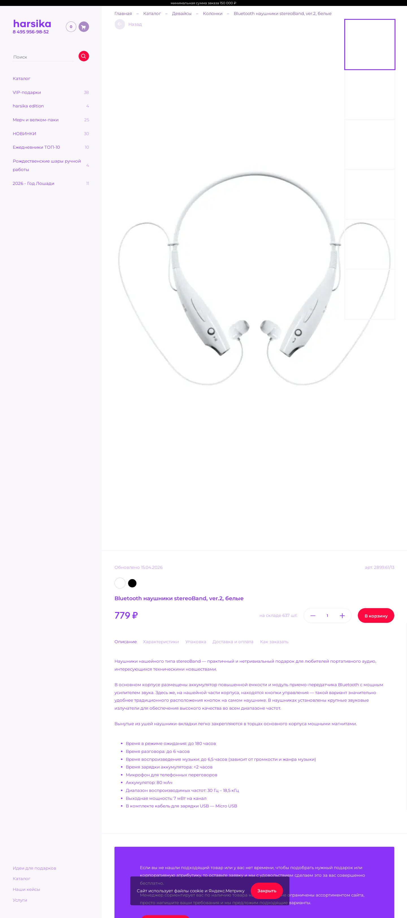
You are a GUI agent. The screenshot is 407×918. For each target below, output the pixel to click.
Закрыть (266, 890)
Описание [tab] (125, 641)
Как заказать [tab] (274, 641)
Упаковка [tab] (195, 641)
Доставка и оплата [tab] (233, 641)
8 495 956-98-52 (31, 31)
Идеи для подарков (34, 868)
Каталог (21, 878)
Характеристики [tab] (161, 641)
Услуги (20, 900)
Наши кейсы (26, 889)
